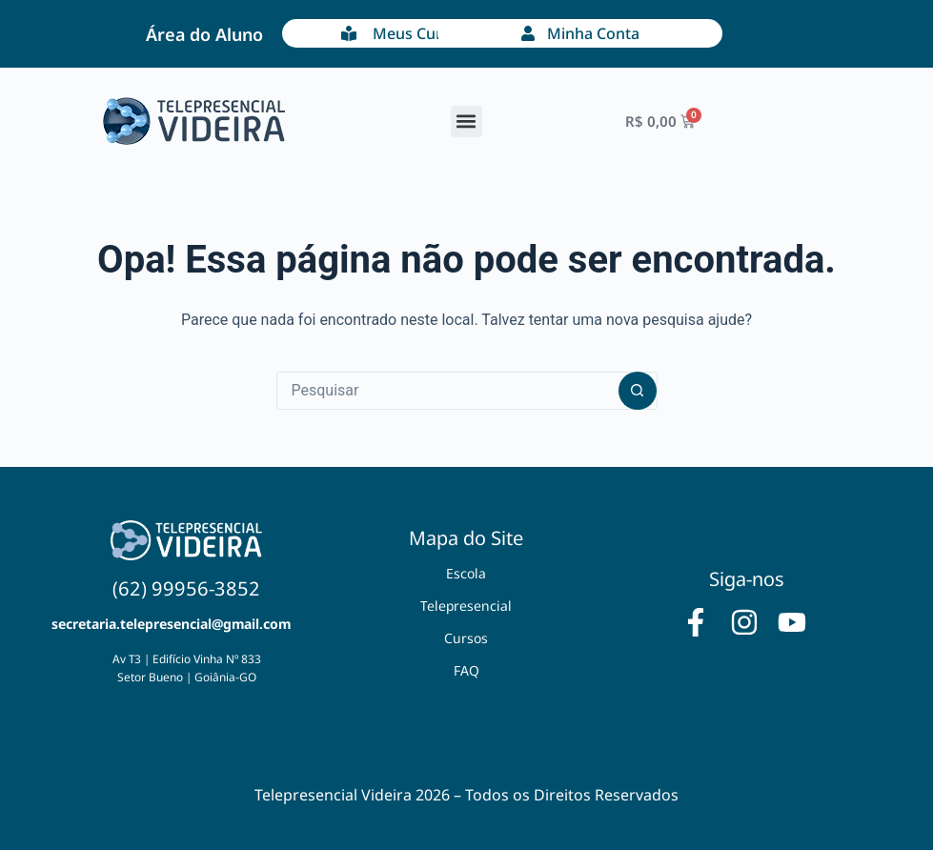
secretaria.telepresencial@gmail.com (171, 624)
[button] (466, 121)
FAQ (466, 670)
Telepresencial (466, 606)
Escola (466, 573)
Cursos (466, 638)
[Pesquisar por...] (448, 391)
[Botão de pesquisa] (638, 391)
